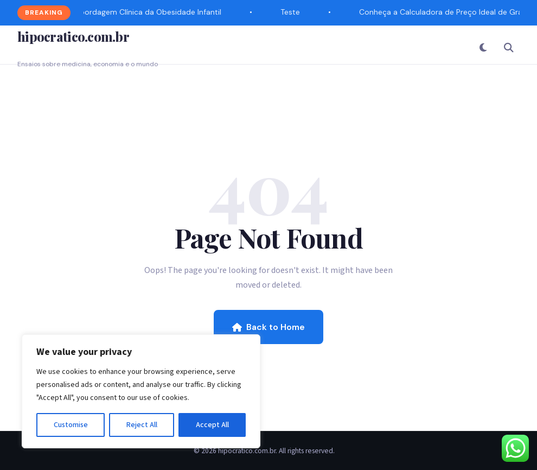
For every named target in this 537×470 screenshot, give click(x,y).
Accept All (212, 425)
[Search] (509, 47)
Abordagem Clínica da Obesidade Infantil (148, 12)
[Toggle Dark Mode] (483, 47)
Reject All (141, 425)
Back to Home (268, 327)
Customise (71, 425)
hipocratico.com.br (73, 36)
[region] (141, 391)
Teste (291, 12)
